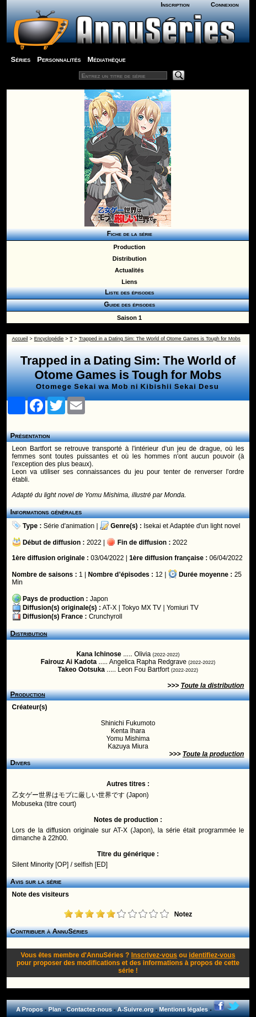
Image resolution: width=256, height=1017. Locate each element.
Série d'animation (69, 526)
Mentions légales (183, 1009)
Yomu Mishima (128, 738)
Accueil (20, 338)
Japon (99, 599)
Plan (55, 1009)
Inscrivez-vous (154, 955)
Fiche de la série (127, 234)
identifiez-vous (212, 955)
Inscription (175, 4)
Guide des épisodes (127, 304)
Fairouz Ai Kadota (69, 662)
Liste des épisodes (128, 292)
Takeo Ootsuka (81, 669)
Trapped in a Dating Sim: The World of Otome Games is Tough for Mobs (160, 338)
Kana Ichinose (98, 654)
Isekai (152, 526)
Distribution (128, 258)
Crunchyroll (105, 616)
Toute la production (213, 754)
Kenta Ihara (128, 731)
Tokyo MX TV (141, 608)
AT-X (110, 608)
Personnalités (59, 59)
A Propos (29, 1009)
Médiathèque (106, 59)
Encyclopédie (49, 338)
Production (127, 247)
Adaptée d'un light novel (205, 526)
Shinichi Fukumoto (128, 723)
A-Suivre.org (135, 1009)
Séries (21, 59)
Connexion (225, 4)
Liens (127, 281)
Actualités (127, 270)
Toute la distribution (212, 685)
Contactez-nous (90, 1009)
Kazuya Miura (128, 746)
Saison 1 (128, 317)
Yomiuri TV (183, 608)
